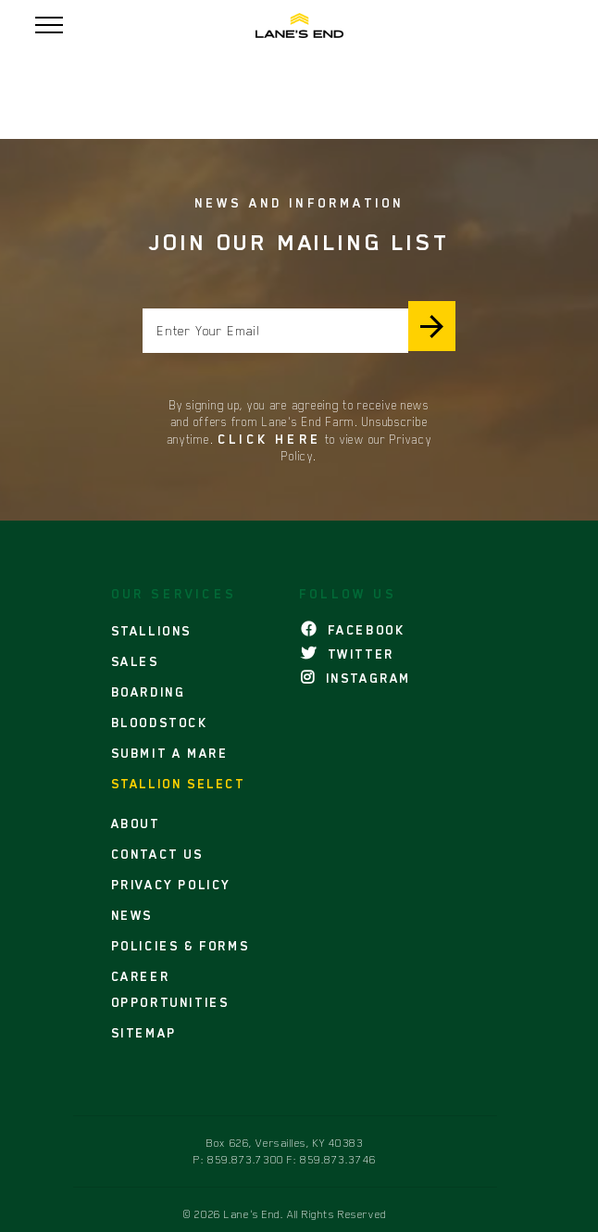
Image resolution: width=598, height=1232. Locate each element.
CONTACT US (157, 854)
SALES (135, 661)
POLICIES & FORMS (180, 945)
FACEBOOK (353, 629)
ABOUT (135, 823)
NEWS (132, 915)
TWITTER (347, 654)
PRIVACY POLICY (170, 884)
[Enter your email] (275, 330)
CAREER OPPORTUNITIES (170, 989)
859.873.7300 (245, 1159)
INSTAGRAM (356, 678)
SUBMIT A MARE (170, 753)
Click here (269, 439)
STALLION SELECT (178, 783)
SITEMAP (144, 1032)
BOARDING (148, 692)
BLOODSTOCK (159, 722)
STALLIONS (151, 630)
